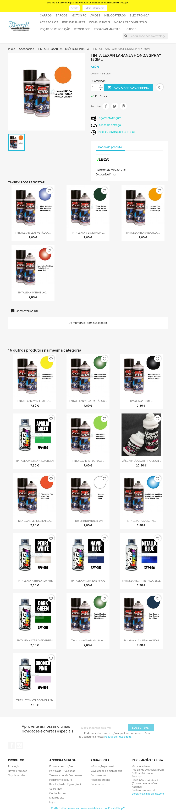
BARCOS (62, 15)
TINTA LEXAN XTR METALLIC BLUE (141, 580)
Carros (46, 15)
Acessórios (49, 22)
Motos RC (79, 15)
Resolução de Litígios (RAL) (65, 784)
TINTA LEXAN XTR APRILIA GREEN (35, 460)
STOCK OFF (82, 29)
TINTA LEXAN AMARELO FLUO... (34, 401)
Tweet (114, 106)
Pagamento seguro (60, 779)
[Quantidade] (95, 87)
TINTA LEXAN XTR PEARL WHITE (34, 580)
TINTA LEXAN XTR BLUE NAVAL (88, 580)
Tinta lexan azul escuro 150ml (141, 640)
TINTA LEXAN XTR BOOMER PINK (34, 700)
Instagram (19, 745)
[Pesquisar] (145, 36)
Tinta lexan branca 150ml (88, 520)
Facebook (11, 745)
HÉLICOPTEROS (115, 15)
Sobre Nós (55, 788)
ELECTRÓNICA (139, 15)
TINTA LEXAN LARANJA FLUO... (143, 232)
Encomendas (98, 775)
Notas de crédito (100, 779)
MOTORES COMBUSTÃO (130, 22)
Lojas (52, 802)
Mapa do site (56, 797)
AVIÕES (95, 15)
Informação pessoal (102, 766)
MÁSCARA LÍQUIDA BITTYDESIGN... (141, 460)
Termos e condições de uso (65, 775)
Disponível (103, 174)
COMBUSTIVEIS (99, 22)
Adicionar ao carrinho (128, 87)
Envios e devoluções (61, 766)
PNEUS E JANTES (73, 22)
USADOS (130, 29)
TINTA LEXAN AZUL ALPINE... (141, 520)
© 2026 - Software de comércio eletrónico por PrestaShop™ (88, 808)
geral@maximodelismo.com (148, 793)
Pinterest (123, 106)
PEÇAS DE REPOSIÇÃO (55, 29)
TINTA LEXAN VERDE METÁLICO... (88, 401)
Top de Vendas (16, 775)
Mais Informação (94, 8)
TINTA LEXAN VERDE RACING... (87, 232)
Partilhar (105, 106)
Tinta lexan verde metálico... (88, 640)
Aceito (74, 8)
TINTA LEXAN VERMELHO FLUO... (34, 520)
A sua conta (100, 760)
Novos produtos (17, 770)
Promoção (14, 766)
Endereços (97, 784)
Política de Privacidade (117, 736)
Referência (103, 169)
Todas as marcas (107, 29)
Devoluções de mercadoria (106, 770)
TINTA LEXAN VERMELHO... (33, 292)
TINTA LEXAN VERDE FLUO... (88, 460)
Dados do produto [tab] (110, 147)
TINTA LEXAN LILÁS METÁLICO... (33, 232)
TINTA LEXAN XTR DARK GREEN (35, 640)
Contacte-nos (57, 793)
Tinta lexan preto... (141, 401)
